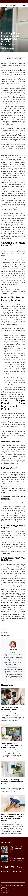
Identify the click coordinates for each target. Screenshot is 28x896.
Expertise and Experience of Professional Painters (17, 857)
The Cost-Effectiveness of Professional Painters (11, 708)
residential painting (7, 115)
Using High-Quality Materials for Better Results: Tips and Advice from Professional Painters (12, 817)
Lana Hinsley (5, 47)
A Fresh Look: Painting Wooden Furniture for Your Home (12, 782)
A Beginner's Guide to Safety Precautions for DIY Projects (16, 848)
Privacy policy (4, 892)
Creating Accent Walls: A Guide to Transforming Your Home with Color (12, 745)
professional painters (8, 117)
